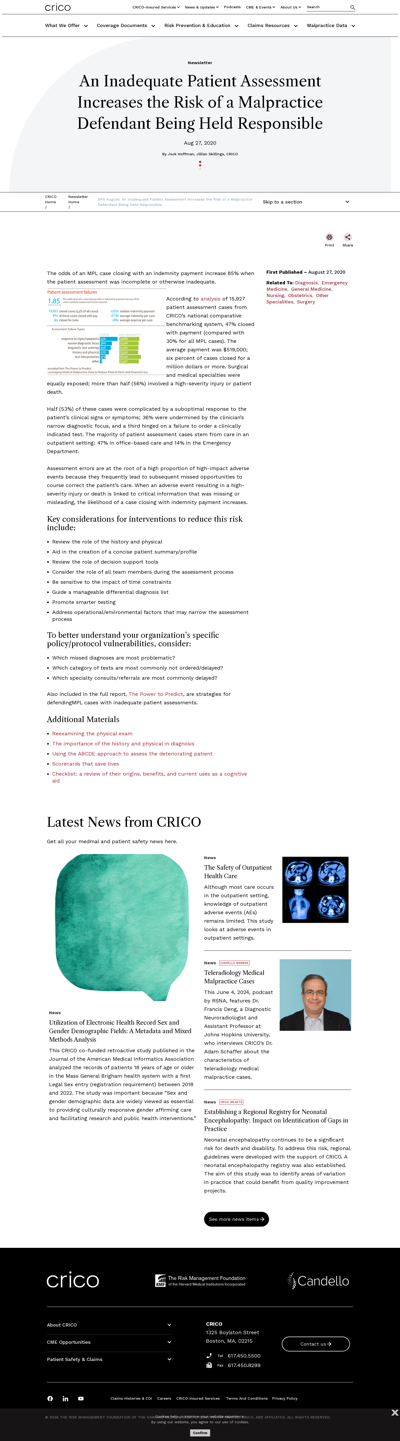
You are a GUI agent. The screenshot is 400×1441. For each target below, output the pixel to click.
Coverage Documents (126, 25)
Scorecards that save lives (85, 764)
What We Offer (66, 25)
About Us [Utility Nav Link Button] (290, 7)
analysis (211, 298)
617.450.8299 (244, 1365)
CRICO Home (50, 199)
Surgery (306, 301)
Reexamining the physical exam (92, 733)
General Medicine (311, 289)
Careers (164, 1398)
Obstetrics (300, 295)
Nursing (275, 295)
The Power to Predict (156, 694)
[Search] (352, 7)
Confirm (200, 1433)
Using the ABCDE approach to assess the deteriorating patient (132, 753)
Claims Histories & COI (131, 1398)
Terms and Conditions (247, 1398)
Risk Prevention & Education (201, 25)
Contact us (313, 1344)
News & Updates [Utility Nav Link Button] (202, 7)
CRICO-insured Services (198, 1398)
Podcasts (232, 7)
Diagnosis (306, 282)
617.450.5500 (244, 1355)
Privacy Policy (284, 1398)
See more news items (234, 1219)
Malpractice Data (331, 25)
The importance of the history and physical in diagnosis (123, 743)
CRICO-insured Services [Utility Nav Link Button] (156, 7)
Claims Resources (273, 25)
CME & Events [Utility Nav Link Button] (260, 7)
